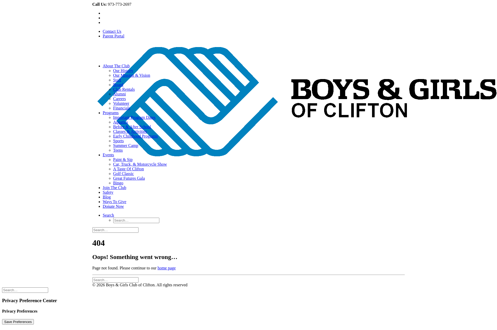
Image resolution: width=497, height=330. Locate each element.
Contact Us (112, 31)
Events (108, 155)
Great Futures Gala (129, 178)
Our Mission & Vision (131, 75)
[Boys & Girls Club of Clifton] (248, 51)
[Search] (108, 215)
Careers (119, 98)
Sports (118, 141)
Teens (118, 150)
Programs (111, 113)
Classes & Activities (130, 131)
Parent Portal (113, 36)
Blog (107, 197)
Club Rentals (124, 89)
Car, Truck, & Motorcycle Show (140, 164)
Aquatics (120, 122)
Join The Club (114, 187)
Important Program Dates (134, 117)
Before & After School (132, 127)
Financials (121, 108)
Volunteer (121, 103)
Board (118, 84)
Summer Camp (125, 145)
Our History (123, 70)
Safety (108, 192)
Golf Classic (123, 173)
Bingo (118, 183)
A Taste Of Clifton (128, 169)
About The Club (116, 66)
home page (167, 268)
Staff (117, 80)
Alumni (119, 94)
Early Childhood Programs (135, 136)
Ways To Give (115, 201)
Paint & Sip (123, 159)
